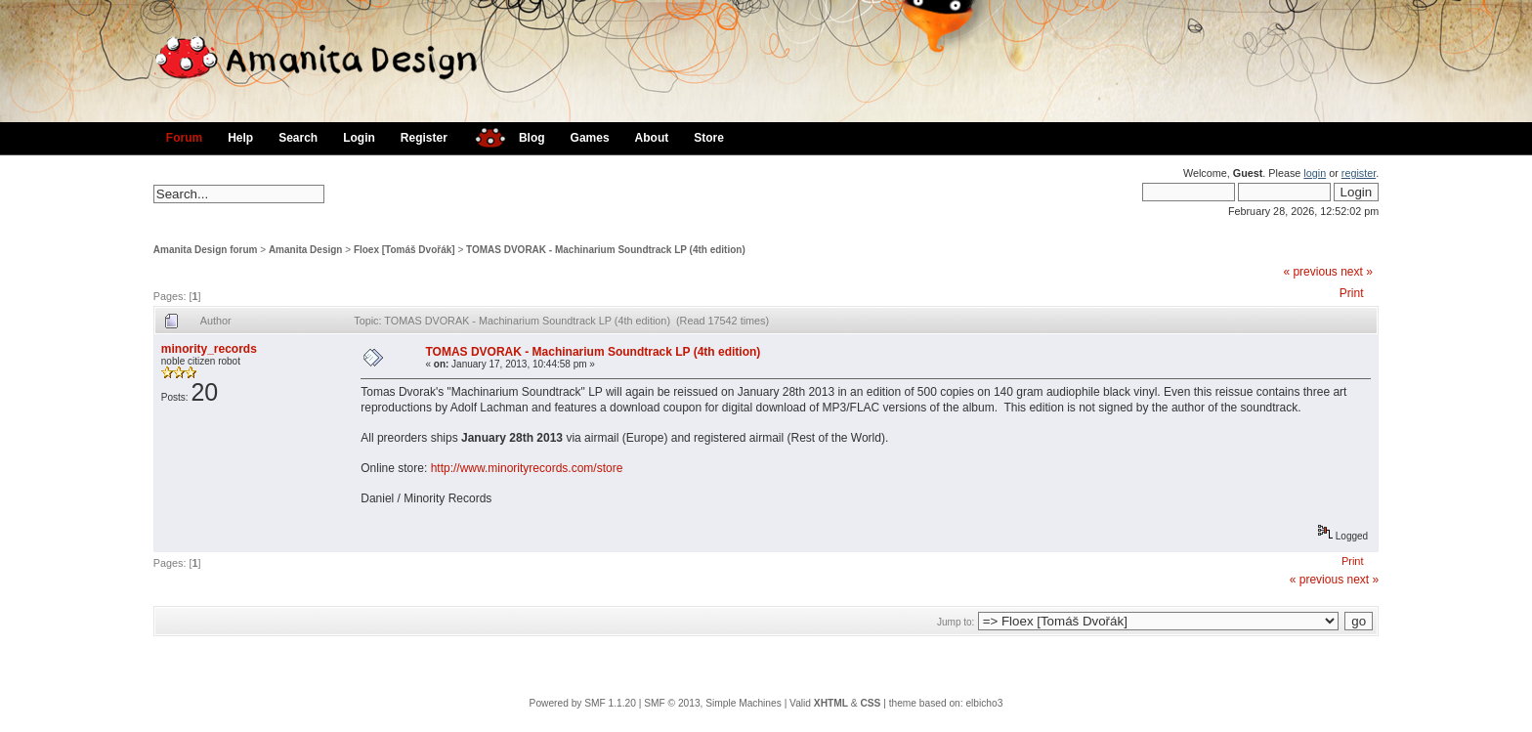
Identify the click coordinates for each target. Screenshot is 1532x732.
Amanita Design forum (205, 249)
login (1314, 173)
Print (1352, 293)
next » (1356, 272)
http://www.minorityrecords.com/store (527, 468)
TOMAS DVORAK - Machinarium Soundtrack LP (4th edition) (605, 249)
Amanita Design (306, 249)
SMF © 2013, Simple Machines (713, 703)
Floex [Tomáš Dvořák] (404, 249)
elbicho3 (983, 703)
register (1358, 173)
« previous (1310, 272)
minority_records (209, 349)
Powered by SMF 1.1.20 (583, 703)
